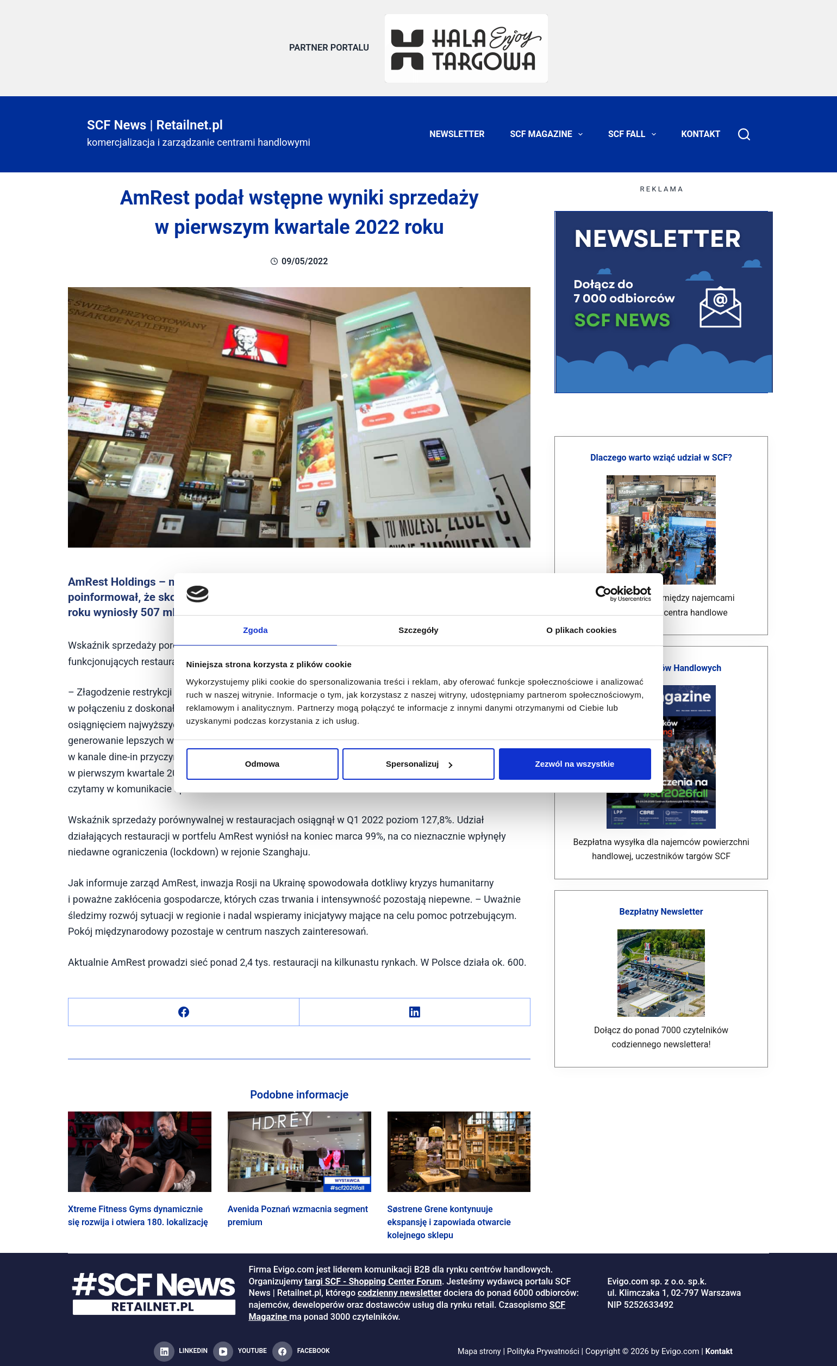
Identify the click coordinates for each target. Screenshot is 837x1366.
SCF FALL (634, 130)
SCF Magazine (548, 130)
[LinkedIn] (414, 1008)
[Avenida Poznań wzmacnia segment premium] (299, 1147)
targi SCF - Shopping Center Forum (373, 1277)
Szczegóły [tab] (418, 629)
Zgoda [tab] (255, 629)
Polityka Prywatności (544, 1347)
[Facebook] (183, 1008)
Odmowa (262, 764)
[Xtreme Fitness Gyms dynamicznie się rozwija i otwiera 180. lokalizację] (139, 1147)
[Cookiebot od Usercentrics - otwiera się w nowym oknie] (603, 593)
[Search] (744, 130)
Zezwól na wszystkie (575, 764)
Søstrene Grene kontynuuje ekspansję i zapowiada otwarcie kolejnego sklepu (449, 1218)
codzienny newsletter (399, 1289)
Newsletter (456, 130)
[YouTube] (240, 1348)
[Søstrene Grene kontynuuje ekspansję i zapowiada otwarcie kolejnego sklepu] (459, 1147)
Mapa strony (476, 1347)
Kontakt (701, 130)
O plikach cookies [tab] (581, 629)
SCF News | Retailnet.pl (155, 120)
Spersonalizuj (419, 764)
